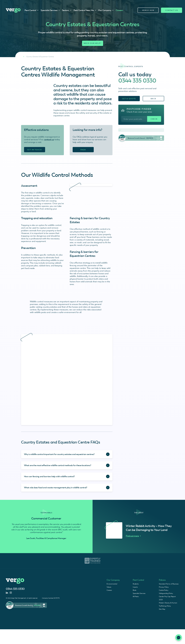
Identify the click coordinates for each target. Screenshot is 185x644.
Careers (119, 10)
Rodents (136, 584)
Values (109, 587)
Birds (134, 590)
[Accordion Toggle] (66, 454)
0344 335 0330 (137, 80)
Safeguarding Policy (166, 593)
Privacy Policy (164, 587)
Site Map (162, 609)
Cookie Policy (163, 590)
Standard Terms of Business (169, 584)
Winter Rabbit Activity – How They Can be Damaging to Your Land (149, 528)
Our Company (105, 10)
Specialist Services (50, 10)
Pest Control (31, 10)
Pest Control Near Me (85, 10)
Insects (135, 587)
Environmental (112, 584)
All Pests (136, 596)
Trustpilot (119, 130)
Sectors (66, 10)
